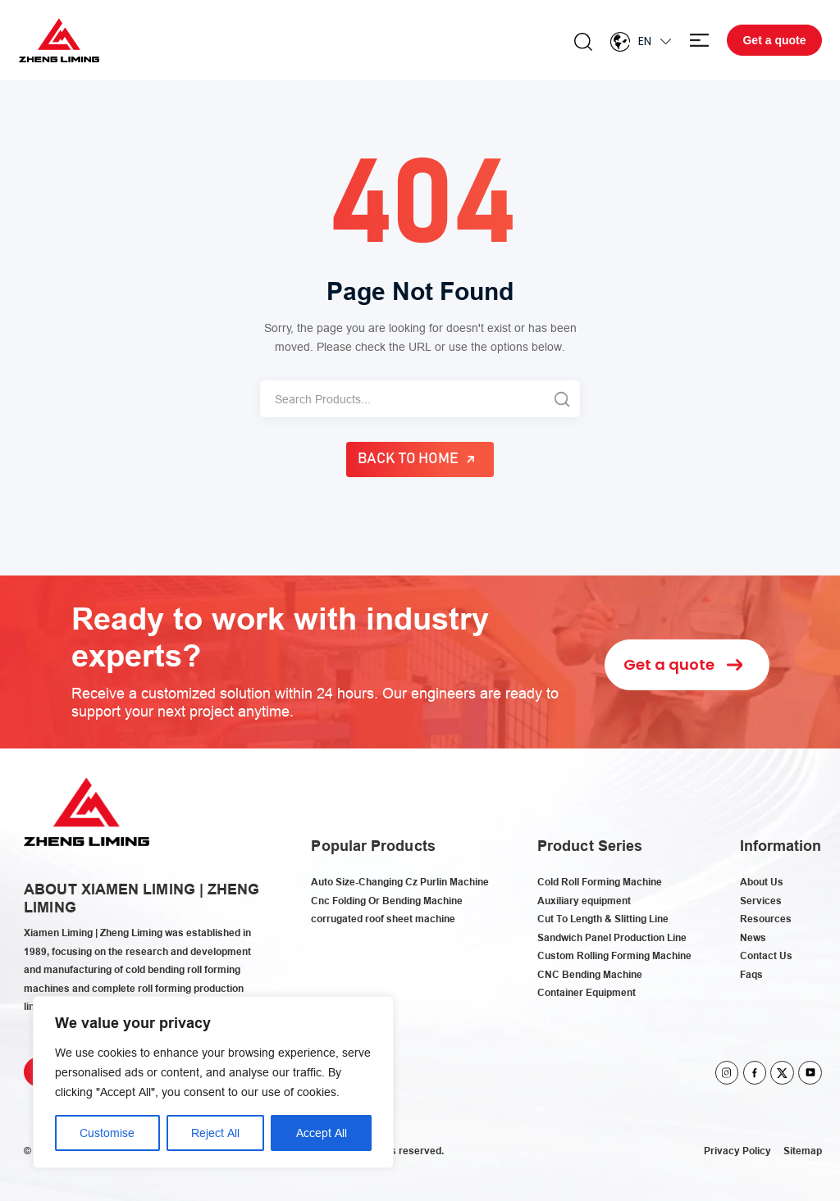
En (644, 41)
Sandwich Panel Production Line (612, 937)
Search (583, 42)
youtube (810, 1073)
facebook (755, 1073)
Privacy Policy (737, 1150)
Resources (766, 918)
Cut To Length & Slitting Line (603, 918)
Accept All (321, 1133)
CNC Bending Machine (589, 974)
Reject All (215, 1133)
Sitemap (802, 1150)
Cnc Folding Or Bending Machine (387, 900)
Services (761, 900)
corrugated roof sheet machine (383, 918)
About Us (761, 882)
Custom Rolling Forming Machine (614, 955)
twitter (782, 1073)
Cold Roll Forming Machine (599, 882)
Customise (107, 1133)
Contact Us (766, 955)
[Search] (401, 398)
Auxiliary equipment (584, 900)
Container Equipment (586, 992)
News (753, 937)
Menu (699, 40)
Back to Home (408, 459)
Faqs (751, 974)
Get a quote (774, 40)
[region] (213, 1082)
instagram (727, 1073)
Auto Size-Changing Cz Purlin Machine (400, 882)
